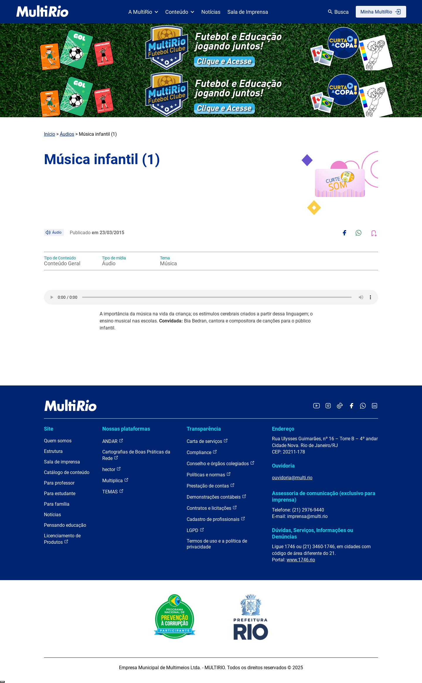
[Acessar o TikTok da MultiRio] (339, 406)
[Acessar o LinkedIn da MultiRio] (374, 406)
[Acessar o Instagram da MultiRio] (328, 406)
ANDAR (112, 441)
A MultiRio (143, 12)
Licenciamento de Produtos (62, 539)
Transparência (204, 429)
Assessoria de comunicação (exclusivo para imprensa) (323, 496)
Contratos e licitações (212, 508)
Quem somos (58, 441)
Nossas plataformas (126, 429)
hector (111, 469)
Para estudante (59, 493)
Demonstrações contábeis (216, 497)
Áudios (67, 134)
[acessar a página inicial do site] (42, 11)
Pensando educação (65, 525)
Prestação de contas (211, 485)
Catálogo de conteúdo (66, 472)
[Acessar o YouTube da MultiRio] (316, 406)
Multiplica (115, 480)
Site (48, 429)
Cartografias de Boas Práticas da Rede (136, 455)
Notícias (210, 12)
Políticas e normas (209, 474)
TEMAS (113, 491)
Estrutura (53, 451)
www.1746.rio (301, 560)
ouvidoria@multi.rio (292, 477)
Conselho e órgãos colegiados (221, 463)
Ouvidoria (283, 466)
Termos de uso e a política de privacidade (217, 544)
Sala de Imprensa (247, 12)
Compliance (202, 452)
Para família (56, 504)
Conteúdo (179, 12)
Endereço (283, 429)
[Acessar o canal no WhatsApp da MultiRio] (363, 406)
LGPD (195, 530)
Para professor (59, 483)
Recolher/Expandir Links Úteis (2, 682)
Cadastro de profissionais (216, 519)
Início (49, 134)
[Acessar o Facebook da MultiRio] (351, 406)
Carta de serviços (207, 441)
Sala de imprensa (62, 462)
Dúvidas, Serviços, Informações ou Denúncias (312, 533)
